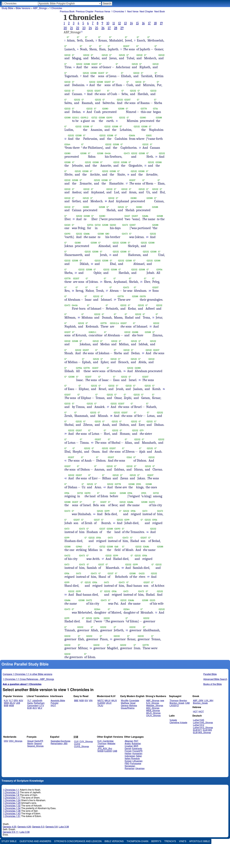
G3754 (90, 225)
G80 (107, 233)
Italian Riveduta (132, 758)
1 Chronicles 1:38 (12, 811)
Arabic (128, 743)
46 (147, 532)
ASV (21, 701)
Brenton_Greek (177, 703)
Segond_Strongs (35, 746)
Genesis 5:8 (51, 827)
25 (96, 28)
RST (136, 741)
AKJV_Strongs (153, 713)
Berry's (156, 841)
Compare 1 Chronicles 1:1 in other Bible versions (27, 674)
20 (65, 28)
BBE (76, 701)
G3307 (133, 225)
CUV (76, 741)
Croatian (129, 746)
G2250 (113, 225)
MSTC (101, 701)
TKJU (100, 706)
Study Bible (7, 8)
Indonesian (130, 756)
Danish (128, 748)
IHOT (53, 706)
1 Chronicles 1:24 (12, 800)
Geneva (124, 706)
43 (104, 487)
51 (156, 612)
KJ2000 (101, 703)
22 (77, 28)
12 (119, 23)
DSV (6, 741)
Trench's (170, 841)
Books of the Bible (212, 684)
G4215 (142, 573)
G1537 (97, 519)
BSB (6, 706)
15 (137, 23)
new (162, 701)
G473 (144, 511)
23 (84, 28)
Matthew (125, 703)
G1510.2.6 (114, 323)
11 (114, 23)
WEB (6, 703)
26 (102, 28)
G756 (155, 108)
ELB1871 (197, 730)
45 (114, 523)
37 (108, 407)
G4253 (113, 493)
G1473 (127, 153)
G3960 (79, 546)
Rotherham (39, 703)
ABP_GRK (198, 701)
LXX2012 (174, 706)
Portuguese (135, 763)
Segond (38, 743)
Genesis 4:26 (24, 827)
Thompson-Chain (137, 841)
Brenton (183, 701)
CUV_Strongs (86, 741)
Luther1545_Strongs (203, 723)
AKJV (12, 703)
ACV (34, 708)
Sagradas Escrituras (60, 741)
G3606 (132, 135)
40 (92, 442)
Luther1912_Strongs (203, 728)
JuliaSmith (37, 701)
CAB (187, 703)
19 (161, 23)
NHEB (101, 751)
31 (153, 317)
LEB (18, 703)
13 (125, 23)
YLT (11, 701)
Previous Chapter (85, 11)
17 (149, 23)
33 (143, 353)
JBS (65, 743)
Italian (139, 756)
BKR (136, 746)
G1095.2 (84, 117)
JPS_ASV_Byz (105, 748)
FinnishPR (137, 751)
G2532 (68, 55)
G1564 (67, 144)
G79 (141, 430)
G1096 (96, 618)
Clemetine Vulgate (178, 723)
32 (150, 326)
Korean (128, 761)
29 (122, 28)
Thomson (174, 701)
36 (164, 389)
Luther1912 (198, 725)
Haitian (128, 753)
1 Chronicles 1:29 (12, 803)
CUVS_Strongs (81, 746)
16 (143, 23)
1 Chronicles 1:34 (12, 808)
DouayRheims (128, 708)
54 (91, 648)
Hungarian (137, 753)
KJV (6, 701)
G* (68, 37)
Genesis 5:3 (38, 827)
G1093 (109, 117)
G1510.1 (75, 117)
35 (140, 380)
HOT (195, 712)
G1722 (94, 117)
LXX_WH (208, 701)
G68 (116, 546)
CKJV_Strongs (153, 715)
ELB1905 (207, 730)
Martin (30, 743)
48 (122, 567)
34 (125, 371)
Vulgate (173, 720)
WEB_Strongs (153, 710)
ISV (86, 701)
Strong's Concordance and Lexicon (78, 841)
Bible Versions (23, 8)
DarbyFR (38, 741)
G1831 (149, 135)
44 (94, 514)
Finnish (128, 751)
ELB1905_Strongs (202, 732)
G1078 (143, 296)
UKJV (109, 703)
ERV (16, 701)
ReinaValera (56, 743)
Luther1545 (198, 720)
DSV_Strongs (15, 741)
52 (127, 630)
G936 (67, 493)
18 (155, 23)
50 (66, 594)
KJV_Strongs (152, 703)
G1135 (152, 600)
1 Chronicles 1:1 (11, 790)
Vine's (182, 841)
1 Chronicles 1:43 (12, 813)
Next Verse (132, 11)
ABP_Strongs (40, 8)
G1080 (105, 108)
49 (148, 576)
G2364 (97, 609)
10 (107, 23)
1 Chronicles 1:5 (11, 792)
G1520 (67, 225)
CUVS (77, 744)
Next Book (159, 11)
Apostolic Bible (199, 841)
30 (79, 317)
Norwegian (130, 766)
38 (111, 416)
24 (90, 28)
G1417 (127, 216)
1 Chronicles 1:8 (11, 795)
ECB (29, 708)
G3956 (159, 269)
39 (66, 433)
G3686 (145, 216)
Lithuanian (137, 761)
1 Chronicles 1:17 (12, 798)
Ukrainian (139, 768)
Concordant (33, 706)
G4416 (108, 153)
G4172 (152, 502)
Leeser (101, 746)
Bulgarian (136, 743)
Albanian (129, 741)
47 (103, 559)
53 (111, 639)
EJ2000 (108, 751)
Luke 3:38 (64, 827)
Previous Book (67, 11)
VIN (90, 701)
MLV (40, 708)
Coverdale (134, 701)
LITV (41, 706)
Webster (111, 743)
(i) (82, 31)
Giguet (30, 741)
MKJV (108, 701)
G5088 (135, 332)
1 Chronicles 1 (118, 11)
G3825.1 (92, 332)
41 (65, 460)
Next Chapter (146, 11)
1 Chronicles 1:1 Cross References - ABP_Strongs (28, 679)
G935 (138, 484)
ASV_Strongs (152, 708)
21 (71, 28)
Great (132, 703)
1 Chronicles (55, 8)
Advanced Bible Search (215, 679)
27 (109, 28)
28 (115, 28)
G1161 (129, 457)
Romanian (130, 768)
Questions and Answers (35, 841)
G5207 (126, 46)
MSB (11, 706)
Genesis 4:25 (9, 827)
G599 (107, 511)
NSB (81, 701)
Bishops (133, 706)
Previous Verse (102, 11)
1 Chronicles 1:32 (12, 806)
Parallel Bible (210, 674)
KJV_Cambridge (106, 741)
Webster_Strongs (154, 706)
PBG (127, 763)
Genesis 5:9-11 (10, 832)
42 (66, 478)
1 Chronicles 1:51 (12, 816)
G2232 (107, 618)
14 (131, 23)
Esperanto (137, 748)
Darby (30, 703)
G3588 (87, 64)
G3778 (144, 108)
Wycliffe (124, 701)
